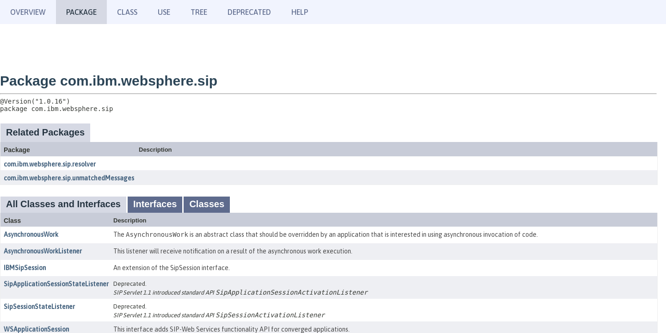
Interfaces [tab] (155, 204)
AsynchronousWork (31, 234)
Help (299, 12)
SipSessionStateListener (39, 306)
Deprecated (249, 12)
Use (164, 12)
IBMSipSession (25, 267)
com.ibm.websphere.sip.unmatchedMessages (69, 178)
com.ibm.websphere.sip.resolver (50, 164)
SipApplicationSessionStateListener (56, 284)
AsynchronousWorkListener (43, 251)
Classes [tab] (206, 204)
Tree (199, 12)
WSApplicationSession (36, 329)
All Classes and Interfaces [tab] (63, 204)
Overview (28, 12)
